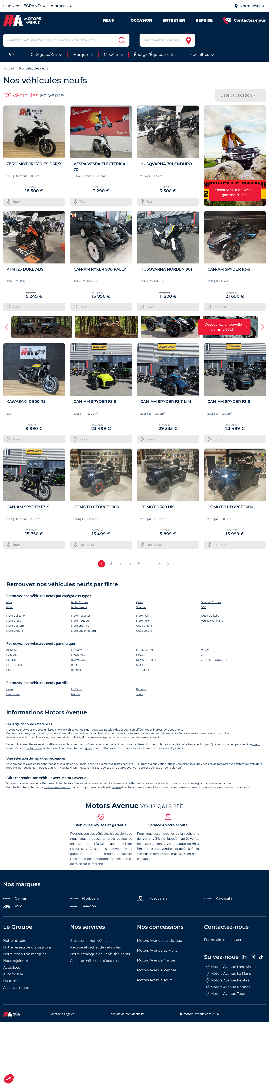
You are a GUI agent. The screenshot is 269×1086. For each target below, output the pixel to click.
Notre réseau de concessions (27, 947)
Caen (9, 689)
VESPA (205, 649)
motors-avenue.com (57, 787)
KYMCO (76, 670)
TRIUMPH (142, 670)
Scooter (141, 607)
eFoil (9, 602)
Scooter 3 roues (211, 602)
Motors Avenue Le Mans (157, 950)
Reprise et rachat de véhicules (95, 947)
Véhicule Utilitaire (212, 620)
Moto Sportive (80, 625)
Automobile (13, 974)
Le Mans (76, 689)
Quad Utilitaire (210, 615)
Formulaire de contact (222, 940)
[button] (6, 327)
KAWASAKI (78, 660)
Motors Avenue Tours (155, 980)
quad (88, 748)
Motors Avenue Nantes (156, 960)
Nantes (75, 694)
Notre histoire (14, 941)
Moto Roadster (80, 615)
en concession (159, 854)
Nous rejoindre (15, 961)
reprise (116, 787)
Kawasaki (66, 767)
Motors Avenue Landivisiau (159, 941)
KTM (74, 665)
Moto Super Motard (83, 630)
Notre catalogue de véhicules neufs (100, 954)
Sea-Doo (100, 767)
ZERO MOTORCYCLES (215, 660)
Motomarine (79, 607)
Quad (139, 602)
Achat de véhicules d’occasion (95, 961)
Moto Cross (13, 620)
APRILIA (11, 649)
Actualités (11, 967)
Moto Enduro (14, 630)
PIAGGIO (142, 654)
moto (256, 744)
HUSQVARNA (79, 649)
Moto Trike (143, 620)
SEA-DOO (142, 665)
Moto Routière (80, 620)
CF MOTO (12, 660)
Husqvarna (87, 767)
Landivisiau (13, 694)
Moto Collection (16, 615)
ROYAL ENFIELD (146, 660)
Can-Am (53, 767)
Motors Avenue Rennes (157, 970)
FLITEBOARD (14, 665)
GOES (9, 670)
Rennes (141, 689)
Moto (9, 607)
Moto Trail (142, 615)
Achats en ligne (16, 988)
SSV (203, 607)
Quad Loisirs (144, 630)
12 (158, 564)
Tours (139, 694)
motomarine (34, 748)
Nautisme (11, 981)
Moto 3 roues (79, 602)
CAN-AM (11, 654)
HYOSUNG (78, 654)
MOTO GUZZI (144, 649)
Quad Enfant (144, 625)
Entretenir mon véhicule (91, 941)
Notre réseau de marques (24, 954)
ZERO (204, 654)
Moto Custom (15, 625)
